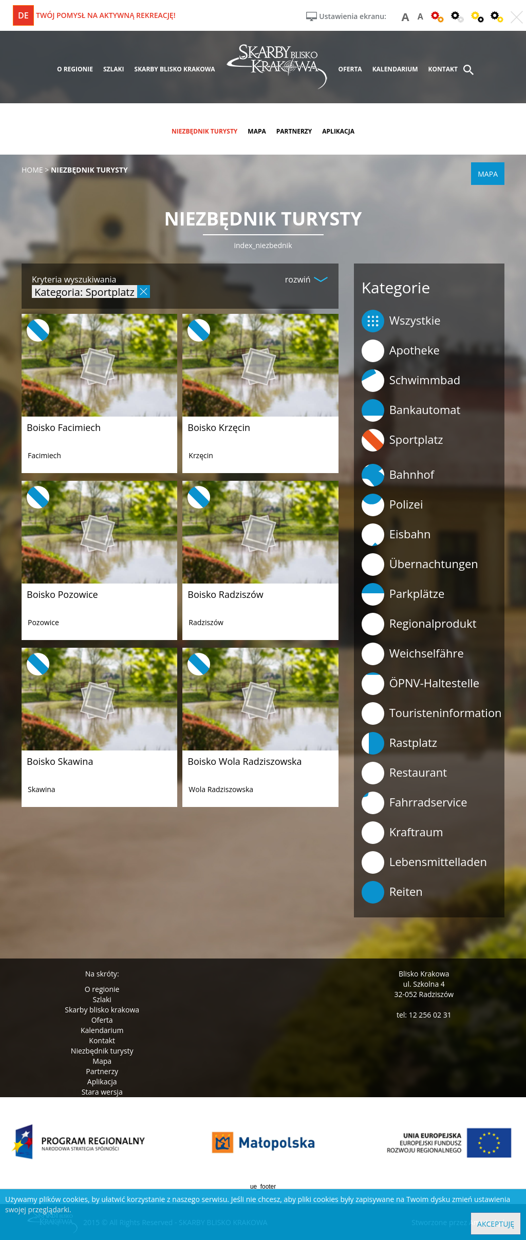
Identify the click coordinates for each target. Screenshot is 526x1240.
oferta (350, 69)
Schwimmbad (411, 380)
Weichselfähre (413, 654)
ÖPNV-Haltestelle (420, 683)
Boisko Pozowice (62, 594)
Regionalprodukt (419, 624)
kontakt (443, 69)
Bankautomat (411, 410)
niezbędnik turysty (204, 131)
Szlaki (101, 999)
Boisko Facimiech (64, 427)
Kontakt (102, 1040)
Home (32, 170)
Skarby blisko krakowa (102, 1009)
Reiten (392, 892)
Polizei (392, 505)
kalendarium (395, 69)
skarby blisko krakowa (175, 69)
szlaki (113, 69)
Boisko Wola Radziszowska (244, 761)
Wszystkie (401, 321)
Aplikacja (102, 1081)
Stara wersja (102, 1092)
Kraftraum (402, 832)
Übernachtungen (420, 564)
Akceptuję (495, 1224)
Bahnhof (398, 475)
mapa (257, 131)
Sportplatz (402, 440)
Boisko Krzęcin (218, 427)
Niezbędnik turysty (102, 1051)
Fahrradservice (414, 803)
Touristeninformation (432, 713)
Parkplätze (403, 594)
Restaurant (404, 773)
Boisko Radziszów (225, 594)
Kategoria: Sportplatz (84, 291)
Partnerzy (102, 1071)
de (23, 15)
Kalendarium (102, 1030)
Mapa (101, 1061)
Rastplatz (400, 743)
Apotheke (401, 351)
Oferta (102, 1020)
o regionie (75, 69)
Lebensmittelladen (424, 862)
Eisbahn (396, 534)
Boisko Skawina (60, 761)
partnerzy (294, 131)
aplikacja (338, 131)
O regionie (102, 989)
